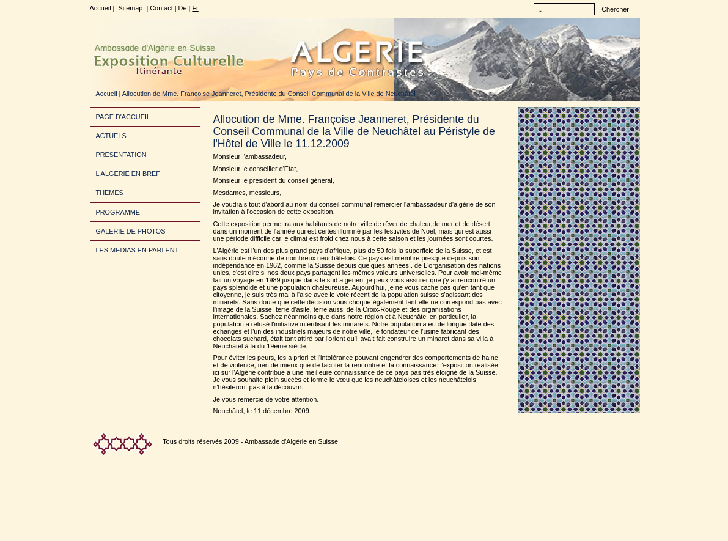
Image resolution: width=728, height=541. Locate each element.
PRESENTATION (121, 154)
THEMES (109, 192)
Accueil (100, 8)
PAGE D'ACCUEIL (123, 116)
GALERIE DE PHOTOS (131, 231)
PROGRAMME (118, 212)
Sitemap (130, 8)
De (182, 8)
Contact (161, 8)
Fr (195, 8)
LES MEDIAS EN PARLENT (137, 250)
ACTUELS (111, 135)
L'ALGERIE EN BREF (128, 173)
